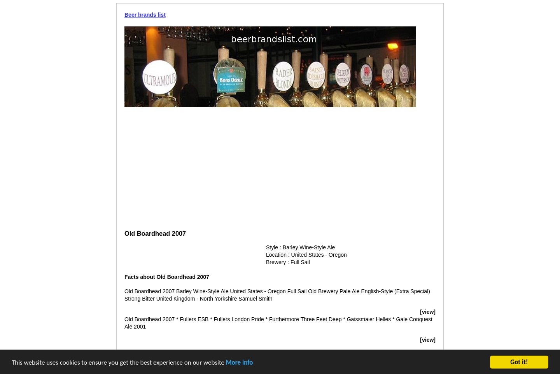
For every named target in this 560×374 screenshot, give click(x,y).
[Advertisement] (280, 169)
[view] (428, 312)
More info (239, 363)
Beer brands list (145, 15)
